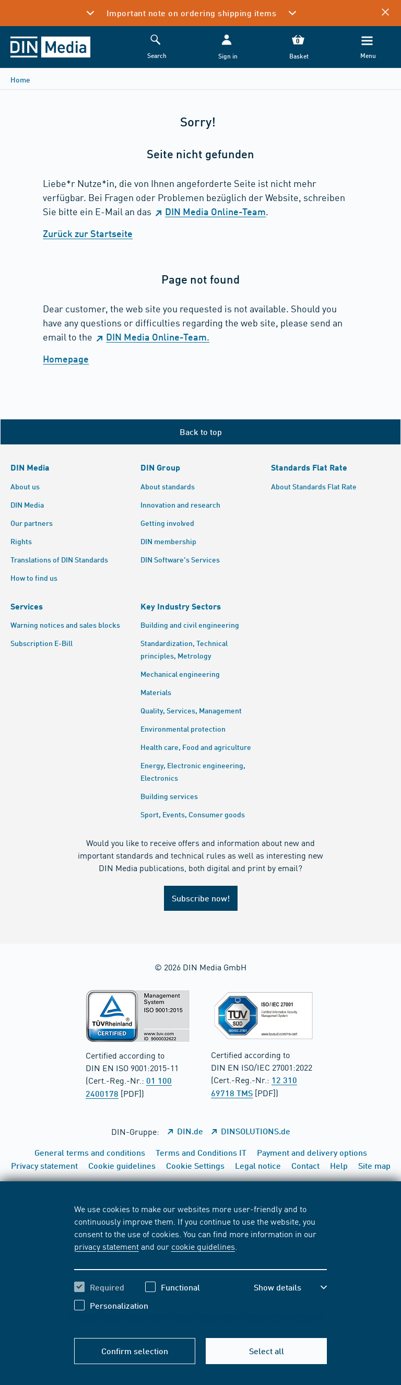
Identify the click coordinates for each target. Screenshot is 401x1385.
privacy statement (106, 1246)
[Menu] (367, 47)
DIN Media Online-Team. (157, 337)
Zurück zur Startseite (88, 233)
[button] (226, 47)
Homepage (66, 359)
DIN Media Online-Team (215, 211)
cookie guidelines (203, 1246)
